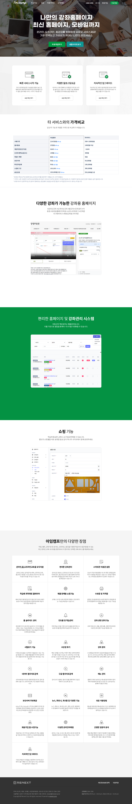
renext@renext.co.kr (53, 794)
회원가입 (105, 3)
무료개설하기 (57, 44)
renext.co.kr (53, 796)
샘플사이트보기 (75, 44)
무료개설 (114, 3)
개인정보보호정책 (103, 782)
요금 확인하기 (29, 98)
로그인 (97, 3)
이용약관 (116, 782)
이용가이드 (51, 3)
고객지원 (61, 3)
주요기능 (34, 3)
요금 (42, 3)
